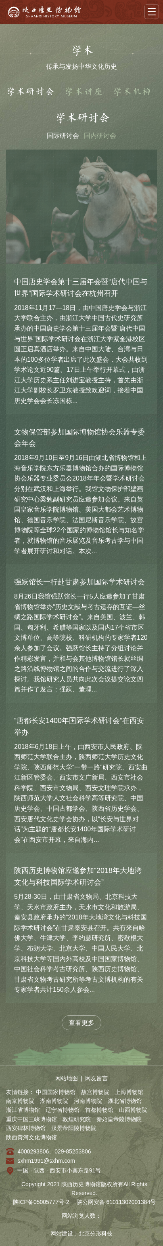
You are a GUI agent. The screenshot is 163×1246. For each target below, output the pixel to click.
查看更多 (81, 1022)
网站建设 (61, 1233)
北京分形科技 (96, 1233)
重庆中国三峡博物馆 (31, 1119)
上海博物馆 (129, 1092)
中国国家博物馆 (55, 1092)
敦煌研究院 (77, 1119)
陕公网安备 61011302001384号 (116, 1202)
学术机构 (132, 91)
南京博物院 (20, 1101)
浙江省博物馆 (23, 1110)
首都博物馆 (99, 1110)
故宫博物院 (95, 1092)
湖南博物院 (54, 1101)
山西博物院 (133, 1110)
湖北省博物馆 (125, 1101)
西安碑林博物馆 (26, 1128)
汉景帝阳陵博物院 (73, 1128)
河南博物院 (88, 1101)
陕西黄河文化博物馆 (31, 1137)
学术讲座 (83, 91)
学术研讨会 (30, 91)
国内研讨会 (100, 135)
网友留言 (96, 1078)
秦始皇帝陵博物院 (119, 1119)
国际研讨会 (63, 135)
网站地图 (66, 1078)
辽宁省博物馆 (62, 1110)
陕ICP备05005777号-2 (41, 1202)
